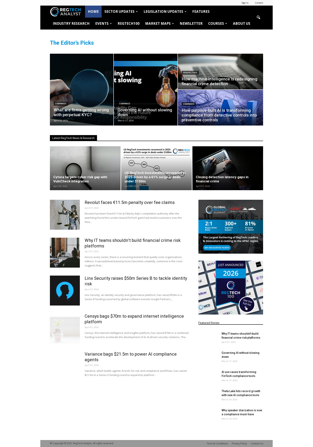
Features (201, 11)
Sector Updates (121, 11)
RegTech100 (129, 23)
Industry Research (71, 23)
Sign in (245, 2)
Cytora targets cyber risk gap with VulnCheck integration (80, 179)
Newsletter (191, 23)
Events (103, 23)
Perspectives (190, 73)
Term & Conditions (217, 443)
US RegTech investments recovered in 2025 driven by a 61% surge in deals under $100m (155, 177)
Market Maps (159, 23)
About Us (241, 23)
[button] (258, 17)
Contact (259, 2)
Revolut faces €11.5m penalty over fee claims (130, 202)
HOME (93, 11)
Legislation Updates (165, 11)
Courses (217, 23)
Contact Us (257, 443)
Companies (60, 104)
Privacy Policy (239, 443)
